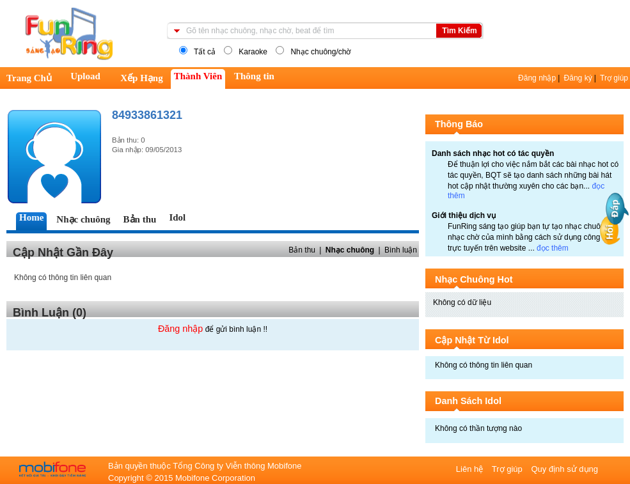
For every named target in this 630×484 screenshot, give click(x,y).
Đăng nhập (537, 78)
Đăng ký (578, 78)
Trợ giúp (614, 78)
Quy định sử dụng (564, 469)
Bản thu (301, 250)
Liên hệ (470, 469)
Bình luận (400, 250)
